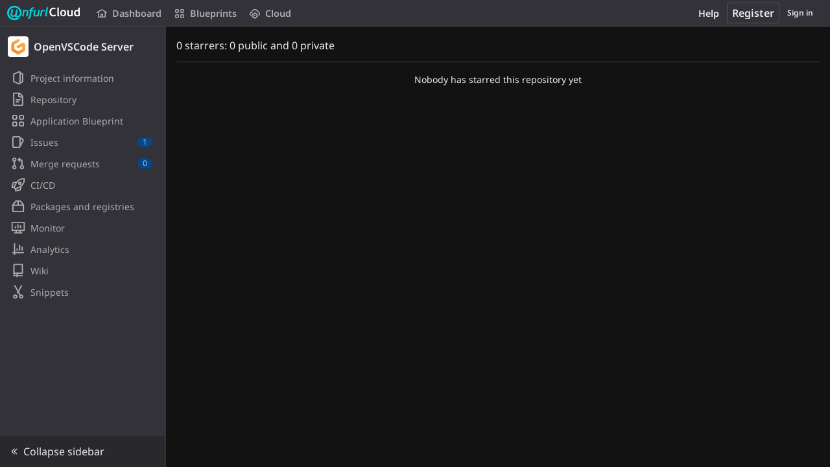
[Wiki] (82, 270)
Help (708, 13)
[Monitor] (82, 227)
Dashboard (129, 13)
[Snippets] (82, 291)
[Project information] (82, 77)
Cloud (270, 13)
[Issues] (82, 142)
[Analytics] (82, 249)
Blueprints (205, 13)
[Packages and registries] (82, 206)
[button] (82, 451)
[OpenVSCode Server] (83, 46)
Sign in (800, 12)
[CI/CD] (82, 184)
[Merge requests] (82, 163)
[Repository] (82, 99)
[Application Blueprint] (82, 120)
